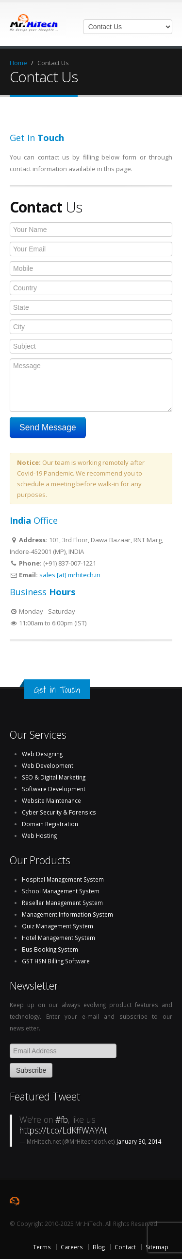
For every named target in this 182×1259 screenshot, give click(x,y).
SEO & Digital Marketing (53, 777)
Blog (99, 1247)
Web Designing (42, 754)
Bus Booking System (50, 949)
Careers (72, 1247)
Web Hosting (39, 835)
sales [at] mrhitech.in (69, 574)
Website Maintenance (51, 800)
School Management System (60, 891)
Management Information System (67, 914)
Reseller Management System (62, 902)
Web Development (47, 765)
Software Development (53, 789)
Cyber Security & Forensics (59, 812)
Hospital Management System (63, 879)
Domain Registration (50, 824)
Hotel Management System (58, 937)
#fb (61, 1119)
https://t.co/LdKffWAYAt (63, 1130)
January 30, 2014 (139, 1141)
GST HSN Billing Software (56, 961)
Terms (42, 1247)
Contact (125, 1247)
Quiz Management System (57, 926)
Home (18, 62)
